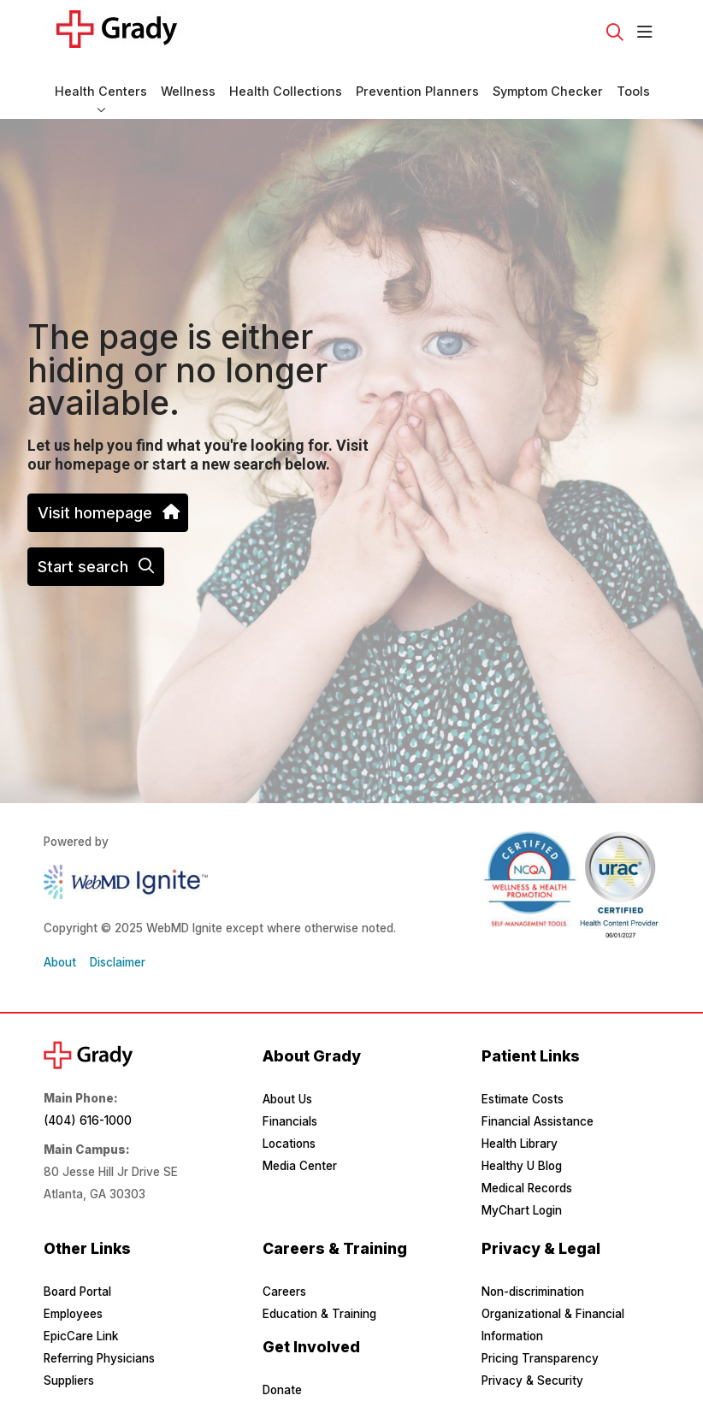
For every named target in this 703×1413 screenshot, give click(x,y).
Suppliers (69, 1380)
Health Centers (101, 83)
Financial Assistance (537, 1121)
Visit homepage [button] (108, 513)
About (60, 962)
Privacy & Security (532, 1380)
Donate (282, 1390)
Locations (289, 1143)
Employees (73, 1314)
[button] (648, 32)
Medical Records (526, 1188)
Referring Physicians (99, 1358)
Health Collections (285, 83)
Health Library (519, 1143)
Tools (633, 83)
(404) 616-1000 (88, 1120)
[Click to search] (614, 32)
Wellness (188, 83)
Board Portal (77, 1291)
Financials (290, 1121)
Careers (284, 1291)
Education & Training (319, 1314)
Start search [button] (96, 567)
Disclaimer (117, 962)
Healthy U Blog (521, 1166)
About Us (287, 1099)
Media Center (300, 1166)
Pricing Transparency (540, 1358)
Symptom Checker (548, 83)
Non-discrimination (532, 1291)
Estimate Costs (522, 1099)
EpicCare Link (81, 1336)
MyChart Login (521, 1210)
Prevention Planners (417, 83)
